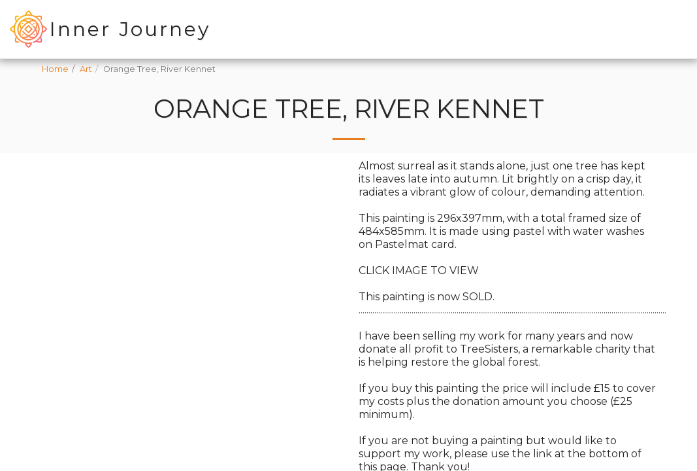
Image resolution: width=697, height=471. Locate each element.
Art (86, 69)
